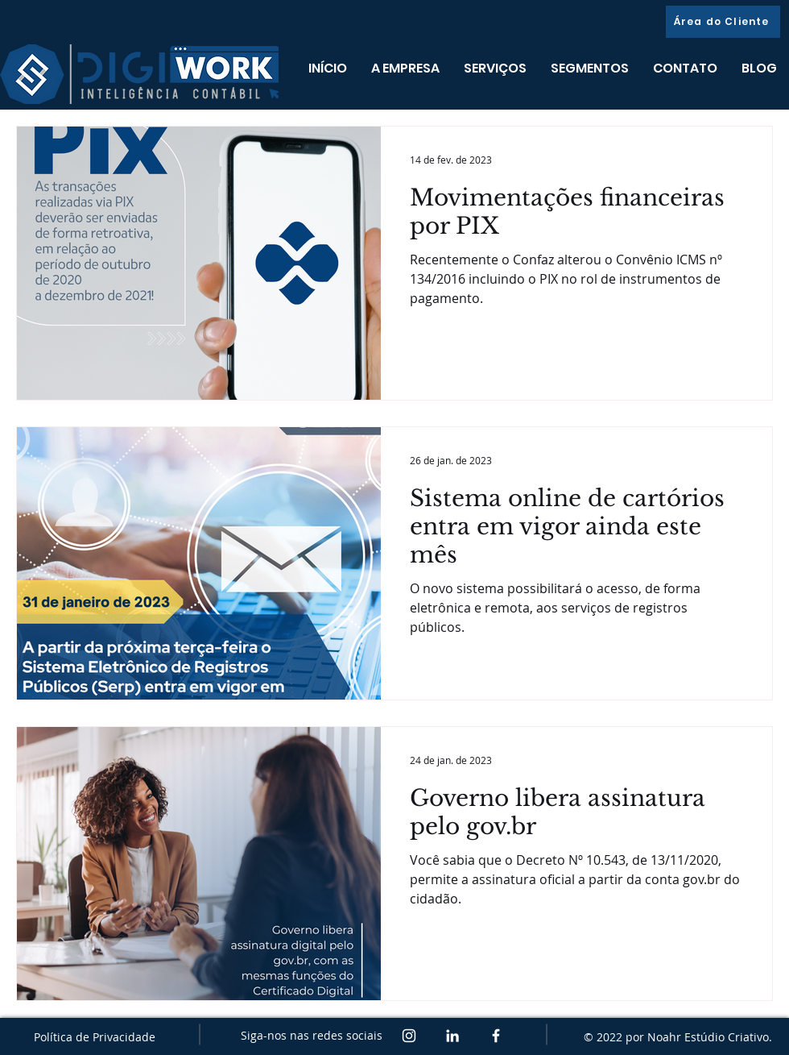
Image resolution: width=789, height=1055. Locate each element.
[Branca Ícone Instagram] (409, 1036)
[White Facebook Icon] (496, 1036)
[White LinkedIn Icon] (452, 1036)
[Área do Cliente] (723, 22)
